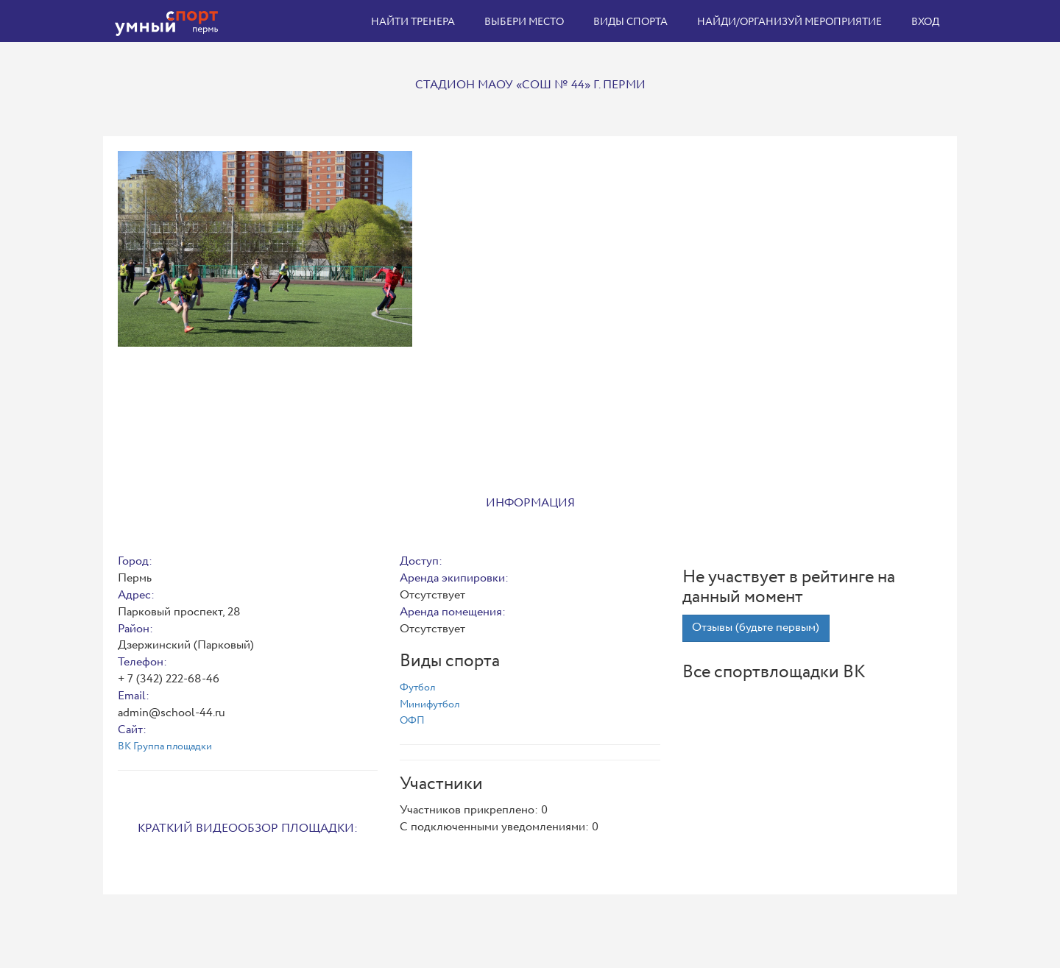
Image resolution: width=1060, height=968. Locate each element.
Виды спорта (630, 22)
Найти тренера (413, 22)
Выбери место (524, 22)
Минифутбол (429, 704)
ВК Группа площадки (165, 746)
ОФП (412, 720)
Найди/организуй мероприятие (789, 22)
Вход (925, 22)
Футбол (417, 687)
